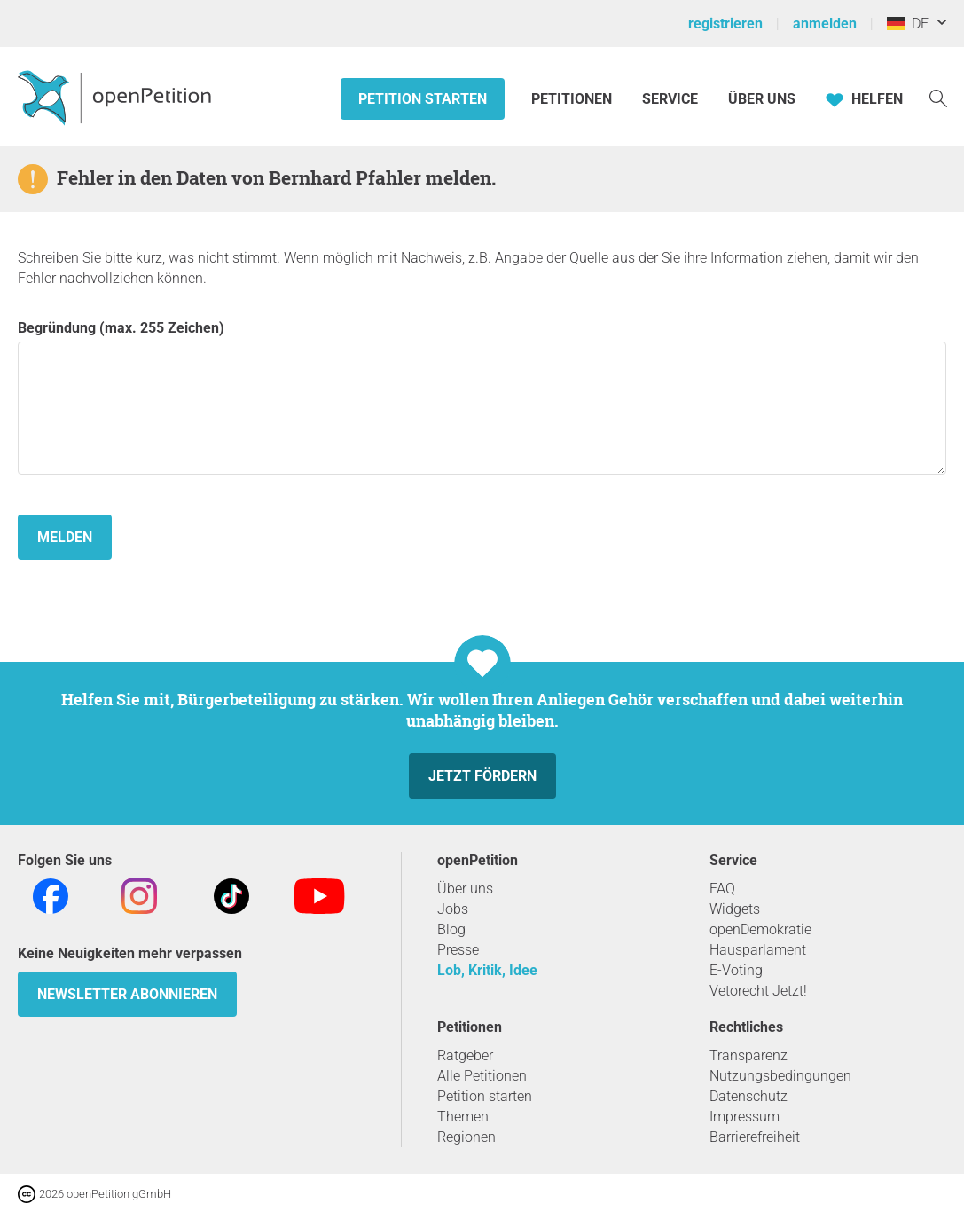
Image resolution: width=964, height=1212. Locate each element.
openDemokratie (760, 929)
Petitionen (573, 99)
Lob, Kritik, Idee (487, 970)
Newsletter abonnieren (127, 994)
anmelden (825, 23)
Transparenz (748, 1055)
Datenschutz (748, 1096)
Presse (458, 949)
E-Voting (736, 970)
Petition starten (422, 99)
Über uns (465, 888)
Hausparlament (757, 949)
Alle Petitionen (482, 1075)
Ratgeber (465, 1055)
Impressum (744, 1116)
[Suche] (938, 97)
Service (670, 99)
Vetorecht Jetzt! (758, 990)
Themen (463, 1116)
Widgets (734, 909)
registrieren (725, 23)
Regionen (466, 1137)
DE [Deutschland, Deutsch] (908, 23)
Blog (451, 929)
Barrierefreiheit (754, 1137)
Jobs (452, 909)
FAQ (722, 888)
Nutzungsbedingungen (780, 1075)
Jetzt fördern (482, 775)
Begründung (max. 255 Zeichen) (482, 397)
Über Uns (761, 99)
